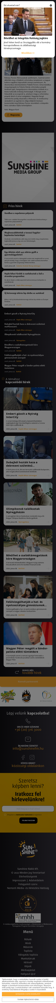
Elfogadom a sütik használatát (28, 994)
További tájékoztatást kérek (28, 999)
